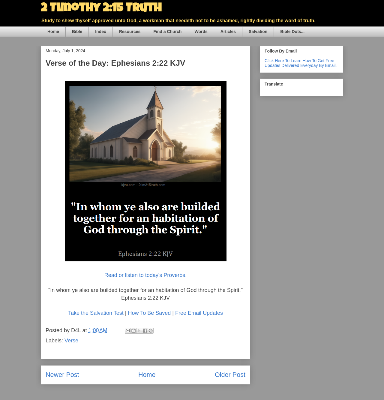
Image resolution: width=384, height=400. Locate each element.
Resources (130, 31)
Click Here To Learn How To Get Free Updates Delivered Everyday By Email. (301, 63)
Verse (71, 341)
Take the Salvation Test (96, 313)
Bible (77, 31)
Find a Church (167, 31)
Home (53, 31)
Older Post (230, 374)
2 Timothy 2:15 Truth (101, 9)
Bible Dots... (292, 31)
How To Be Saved (149, 313)
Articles (228, 31)
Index (100, 31)
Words (200, 31)
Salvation (258, 31)
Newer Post (62, 374)
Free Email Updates (199, 313)
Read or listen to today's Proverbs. (145, 275)
